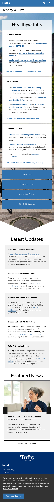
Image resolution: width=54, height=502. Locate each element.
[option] (27, 409)
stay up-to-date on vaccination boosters (26, 54)
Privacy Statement (10, 489)
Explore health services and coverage (21, 118)
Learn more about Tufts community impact (23, 162)
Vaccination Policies (27, 194)
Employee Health (27, 184)
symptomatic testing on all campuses (26, 334)
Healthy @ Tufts (13, 9)
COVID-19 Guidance (27, 204)
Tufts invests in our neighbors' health (24, 134)
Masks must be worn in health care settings (27, 60)
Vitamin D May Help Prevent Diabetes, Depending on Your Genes (24, 418)
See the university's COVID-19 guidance (22, 71)
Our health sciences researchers (22, 144)
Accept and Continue (13, 496)
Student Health (27, 174)
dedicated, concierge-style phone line (25, 254)
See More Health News (27, 443)
